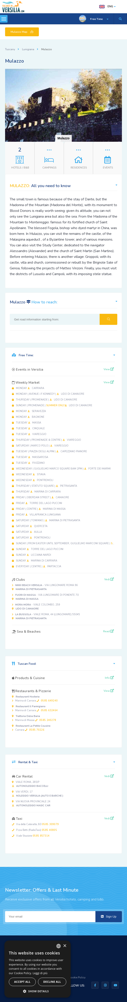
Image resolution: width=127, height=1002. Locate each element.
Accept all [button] (22, 982)
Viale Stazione (30, 835)
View (109, 369)
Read (108, 631)
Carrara (31, 728)
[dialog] (37, 969)
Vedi (109, 579)
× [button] (64, 946)
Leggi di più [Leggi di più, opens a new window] (40, 973)
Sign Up (108, 916)
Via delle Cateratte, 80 (35, 824)
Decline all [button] (52, 982)
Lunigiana (28, 49)
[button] (117, 72)
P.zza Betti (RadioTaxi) (34, 830)
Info (109, 678)
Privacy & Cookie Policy (71, 977)
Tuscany (10, 49)
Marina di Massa (34, 718)
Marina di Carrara (35, 698)
